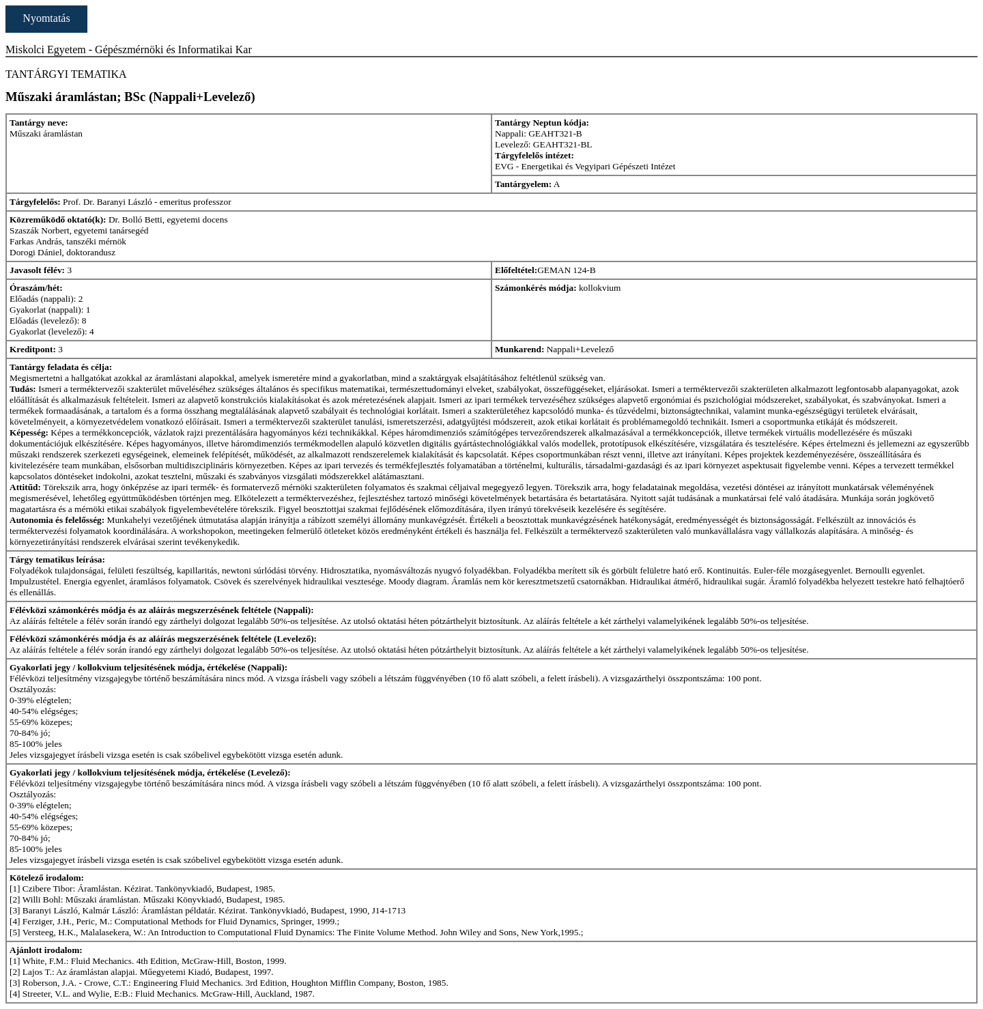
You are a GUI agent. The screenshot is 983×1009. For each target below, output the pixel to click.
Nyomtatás (46, 18)
